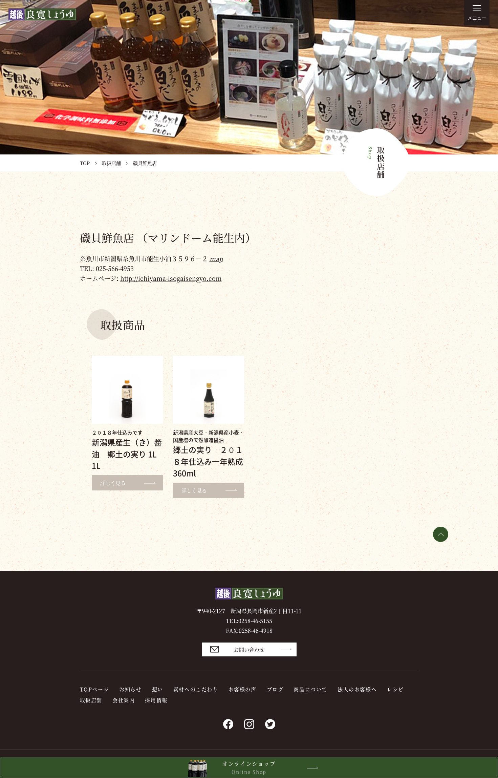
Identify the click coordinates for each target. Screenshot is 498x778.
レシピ (395, 689)
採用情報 (156, 699)
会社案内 (123, 699)
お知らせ (130, 689)
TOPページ (94, 689)
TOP (85, 163)
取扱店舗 (111, 163)
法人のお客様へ (357, 689)
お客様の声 (243, 689)
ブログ (275, 689)
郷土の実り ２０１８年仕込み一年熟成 (208, 461)
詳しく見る (130, 482)
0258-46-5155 (255, 621)
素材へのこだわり (195, 689)
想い (157, 689)
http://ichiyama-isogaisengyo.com (171, 278)
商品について (310, 689)
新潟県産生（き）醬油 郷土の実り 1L (127, 453)
